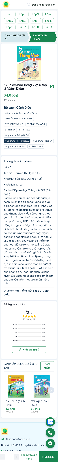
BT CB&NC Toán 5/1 (14, 124)
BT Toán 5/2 (24, 130)
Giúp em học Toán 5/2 (15, 146)
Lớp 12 (48, 27)
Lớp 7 (35, 20)
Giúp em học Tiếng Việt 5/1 (17, 135)
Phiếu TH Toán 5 (36, 146)
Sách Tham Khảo (40, 37)
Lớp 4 (48, 14)
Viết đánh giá (29, 349)
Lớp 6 (22, 20)
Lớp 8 (48, 20)
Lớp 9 (9, 27)
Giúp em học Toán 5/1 (42, 141)
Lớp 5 (9, 20)
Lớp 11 (35, 27)
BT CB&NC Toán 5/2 (36, 124)
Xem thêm (47, 365)
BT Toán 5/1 (10, 130)
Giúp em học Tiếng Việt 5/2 (17, 141)
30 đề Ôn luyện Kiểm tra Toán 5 (18, 119)
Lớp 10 (22, 27)
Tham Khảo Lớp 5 (15, 37)
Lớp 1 (10, 14)
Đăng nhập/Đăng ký (44, 4)
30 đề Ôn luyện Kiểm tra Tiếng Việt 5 (21, 113)
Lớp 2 (22, 14)
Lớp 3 (35, 14)
